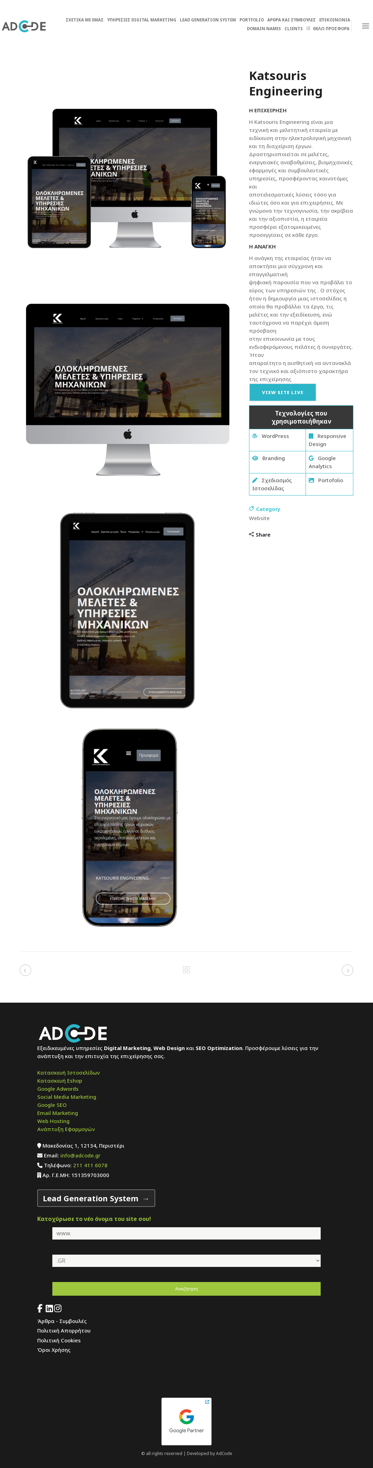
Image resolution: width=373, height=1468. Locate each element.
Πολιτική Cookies (59, 1340)
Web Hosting (53, 1120)
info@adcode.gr (80, 1155)
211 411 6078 (90, 1165)
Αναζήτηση (186, 1288)
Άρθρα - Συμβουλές (62, 1320)
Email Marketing (57, 1112)
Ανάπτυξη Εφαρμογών (66, 1128)
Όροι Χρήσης (54, 1349)
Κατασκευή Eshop (59, 1080)
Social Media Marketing (66, 1096)
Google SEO (52, 1104)
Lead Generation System (90, 1198)
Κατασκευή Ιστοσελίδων (68, 1072)
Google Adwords (58, 1088)
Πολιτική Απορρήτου (64, 1330)
